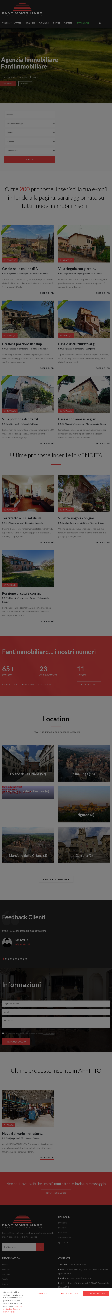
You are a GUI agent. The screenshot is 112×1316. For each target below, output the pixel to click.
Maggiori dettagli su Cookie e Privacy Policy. (12, 1309)
